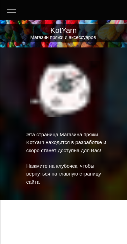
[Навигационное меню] (11, 10)
